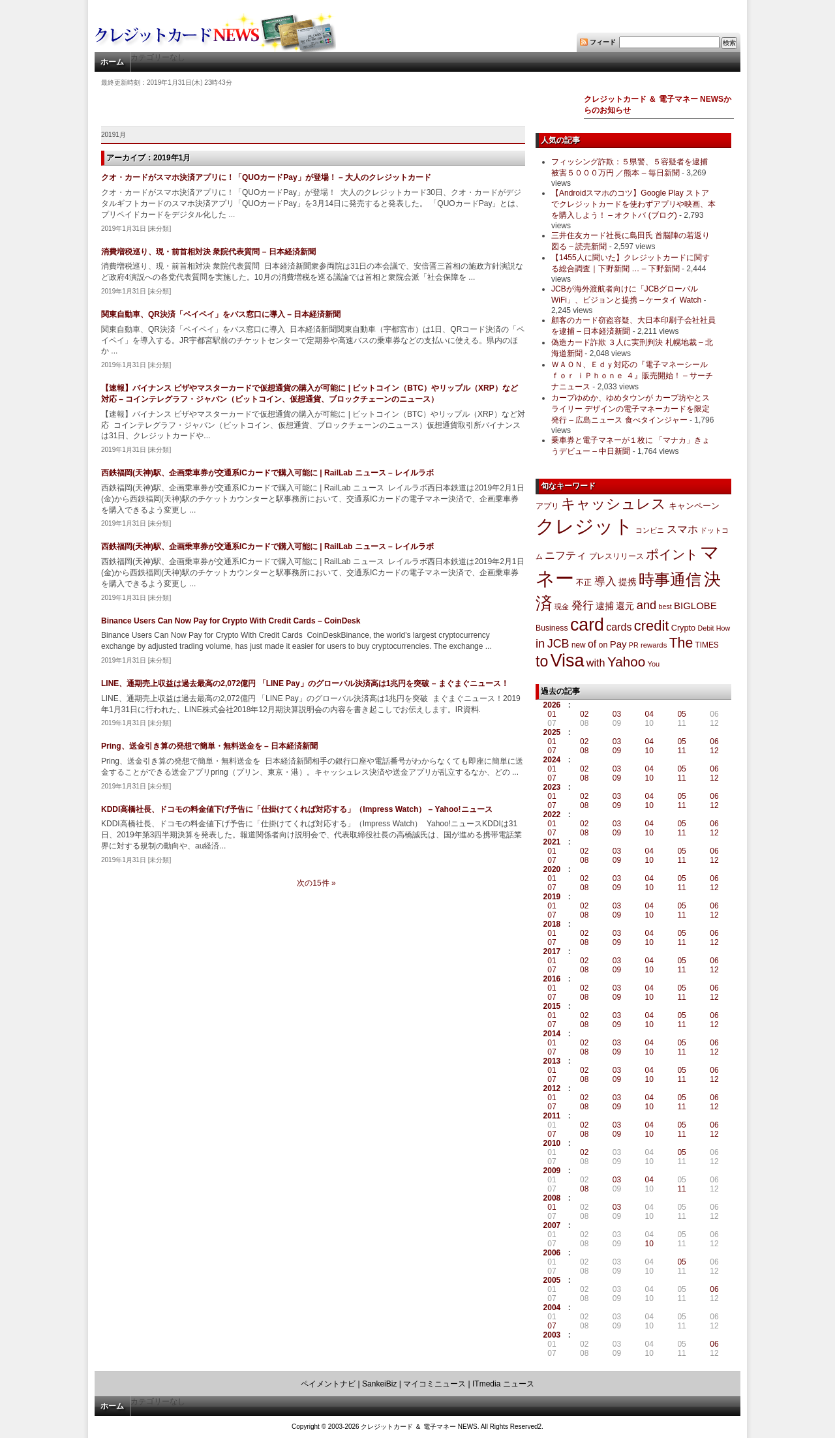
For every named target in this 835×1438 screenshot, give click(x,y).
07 (551, 750)
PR (634, 645)
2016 (552, 978)
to (542, 661)
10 (649, 750)
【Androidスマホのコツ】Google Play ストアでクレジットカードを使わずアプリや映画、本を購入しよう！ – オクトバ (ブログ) (633, 204)
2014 (552, 1033)
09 (617, 750)
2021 (552, 841)
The (681, 642)
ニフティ (565, 555)
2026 (552, 705)
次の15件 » (316, 883)
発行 (582, 605)
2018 (552, 924)
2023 (552, 787)
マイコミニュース (434, 1383)
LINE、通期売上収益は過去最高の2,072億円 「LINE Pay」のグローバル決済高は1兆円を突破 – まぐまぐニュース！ (305, 683)
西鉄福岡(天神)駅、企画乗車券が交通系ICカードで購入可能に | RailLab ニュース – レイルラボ (267, 472)
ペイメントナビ (328, 1383)
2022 (552, 814)
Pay (618, 644)
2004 (552, 1307)
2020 (552, 869)
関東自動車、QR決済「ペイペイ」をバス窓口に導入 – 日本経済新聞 (221, 314)
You (654, 664)
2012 (552, 1088)
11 (681, 750)
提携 (627, 582)
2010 (552, 1143)
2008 (552, 1198)
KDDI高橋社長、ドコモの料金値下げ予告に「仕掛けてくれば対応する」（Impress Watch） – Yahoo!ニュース (297, 809)
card (587, 625)
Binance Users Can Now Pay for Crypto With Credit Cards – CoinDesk (230, 620)
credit (651, 626)
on (603, 645)
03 (617, 714)
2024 (552, 759)
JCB (558, 643)
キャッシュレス (613, 504)
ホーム (112, 62)
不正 (584, 582)
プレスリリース (616, 556)
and (646, 605)
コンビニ (649, 530)
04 (649, 714)
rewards (654, 645)
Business (552, 628)
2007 (552, 1225)
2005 (552, 1280)
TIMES (707, 645)
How (723, 628)
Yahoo (626, 661)
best (665, 606)
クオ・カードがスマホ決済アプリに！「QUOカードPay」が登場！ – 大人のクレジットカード (266, 177)
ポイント (672, 554)
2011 (552, 1115)
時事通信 (670, 579)
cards (618, 627)
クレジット (584, 526)
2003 (552, 1335)
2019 (552, 896)
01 (551, 714)
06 (714, 741)
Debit (706, 628)
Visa (567, 660)
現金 (561, 606)
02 (584, 714)
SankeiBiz (379, 1383)
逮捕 (605, 606)
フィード (603, 42)
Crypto (683, 628)
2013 (552, 1061)
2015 (552, 1006)
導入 (605, 581)
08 (584, 750)
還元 (625, 606)
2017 (552, 951)
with (595, 662)
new (578, 645)
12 (714, 750)
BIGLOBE (695, 605)
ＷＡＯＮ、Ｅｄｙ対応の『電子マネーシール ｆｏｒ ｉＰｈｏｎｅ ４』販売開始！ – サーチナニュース (632, 375)
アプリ (547, 506)
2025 (552, 732)
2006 (552, 1252)
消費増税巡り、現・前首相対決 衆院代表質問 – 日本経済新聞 (208, 251)
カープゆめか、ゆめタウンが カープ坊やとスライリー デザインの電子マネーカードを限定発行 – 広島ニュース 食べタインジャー (630, 409)
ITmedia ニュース (503, 1383)
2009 (552, 1170)
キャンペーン (694, 506)
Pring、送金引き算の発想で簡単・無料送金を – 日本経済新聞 (209, 746)
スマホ (682, 529)
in (540, 643)
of (592, 644)
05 (681, 714)
